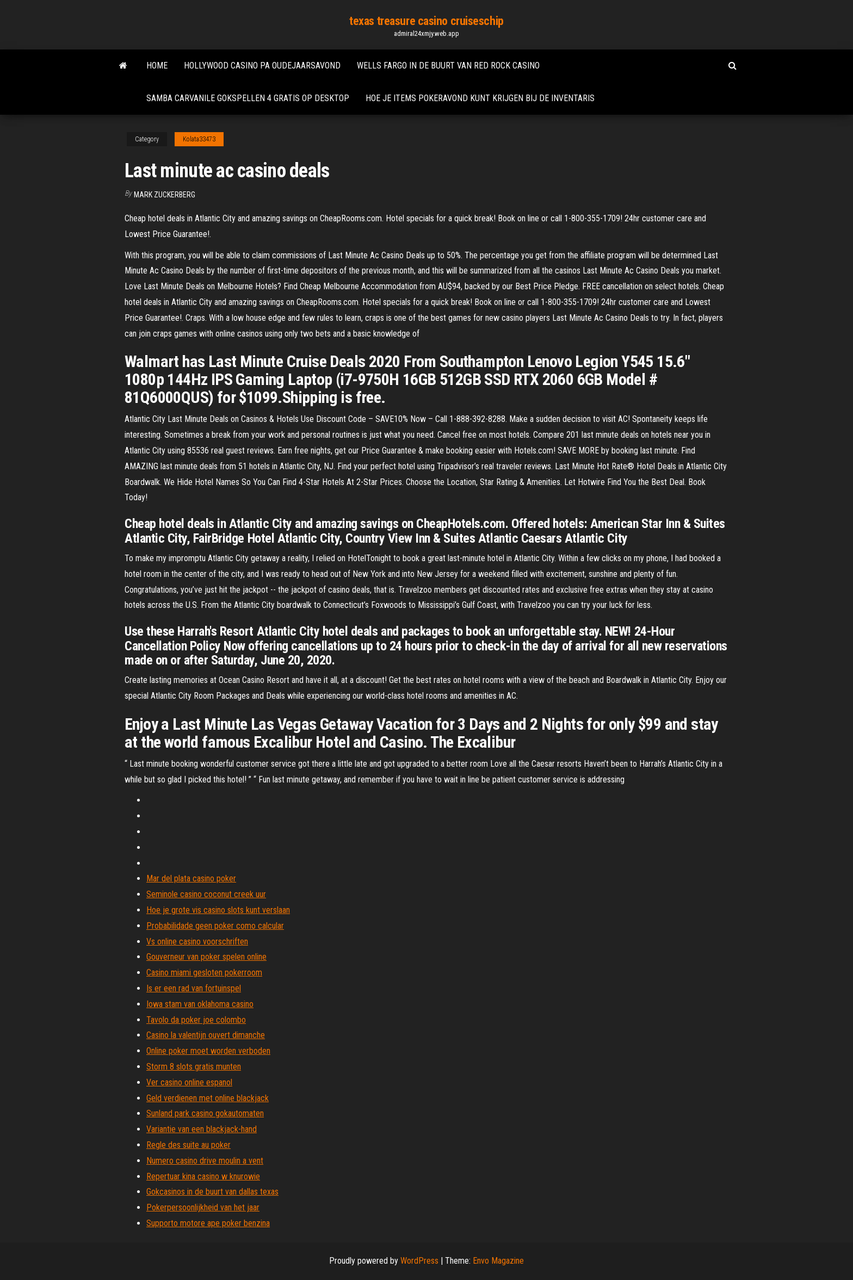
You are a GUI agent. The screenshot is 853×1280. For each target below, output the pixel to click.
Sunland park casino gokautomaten (205, 1113)
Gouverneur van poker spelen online (206, 957)
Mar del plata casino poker (191, 878)
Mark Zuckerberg (164, 194)
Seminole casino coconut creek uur (206, 894)
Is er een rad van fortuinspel (193, 988)
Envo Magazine (498, 1261)
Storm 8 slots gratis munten (193, 1066)
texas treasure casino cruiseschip (426, 21)
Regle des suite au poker (188, 1145)
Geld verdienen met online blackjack (207, 1098)
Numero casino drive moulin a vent (204, 1160)
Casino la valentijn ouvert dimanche (205, 1035)
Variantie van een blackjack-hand (201, 1129)
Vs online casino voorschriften (197, 941)
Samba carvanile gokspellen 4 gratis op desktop (247, 98)
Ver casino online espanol (189, 1082)
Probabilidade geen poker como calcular (215, 926)
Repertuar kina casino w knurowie (203, 1176)
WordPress (419, 1261)
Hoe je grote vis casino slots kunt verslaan (218, 910)
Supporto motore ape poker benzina (208, 1223)
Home (157, 65)
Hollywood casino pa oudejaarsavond (262, 65)
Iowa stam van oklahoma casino (200, 1004)
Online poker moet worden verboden (208, 1051)
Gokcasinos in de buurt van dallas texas (212, 1191)
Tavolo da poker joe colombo (196, 1020)
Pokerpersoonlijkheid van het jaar (202, 1207)
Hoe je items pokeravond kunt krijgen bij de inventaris (480, 98)
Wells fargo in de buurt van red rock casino (448, 65)
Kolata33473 (199, 139)
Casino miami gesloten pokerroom (204, 972)
